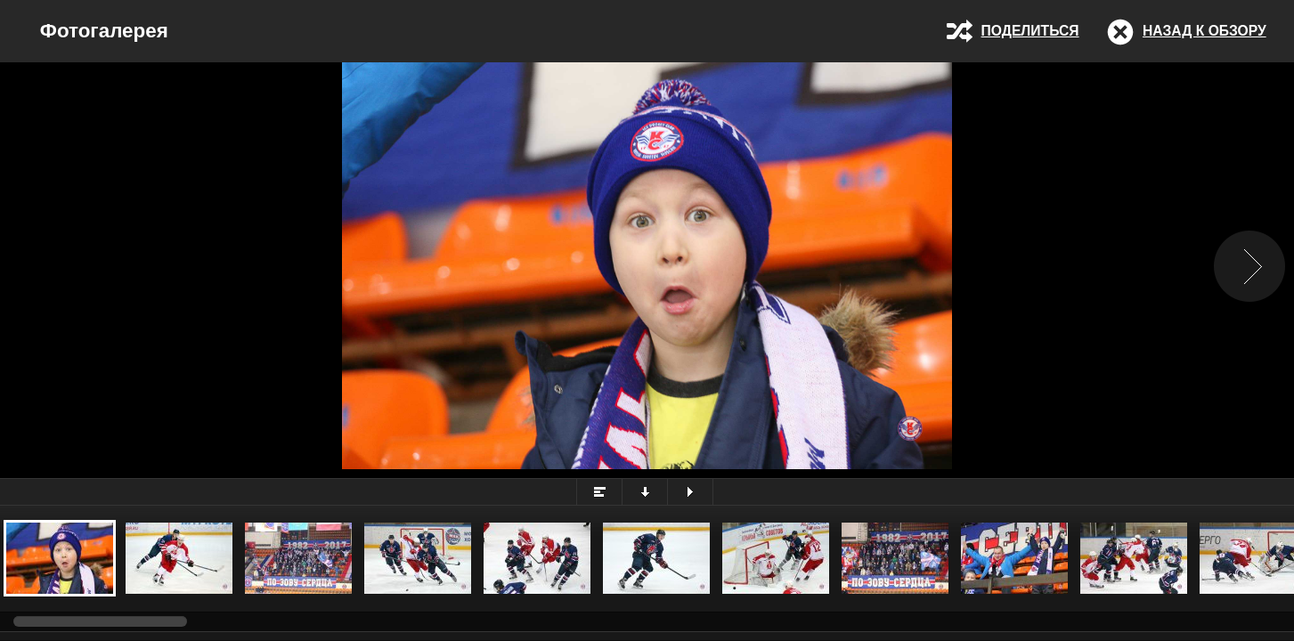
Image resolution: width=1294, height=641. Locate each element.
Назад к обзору (1204, 30)
